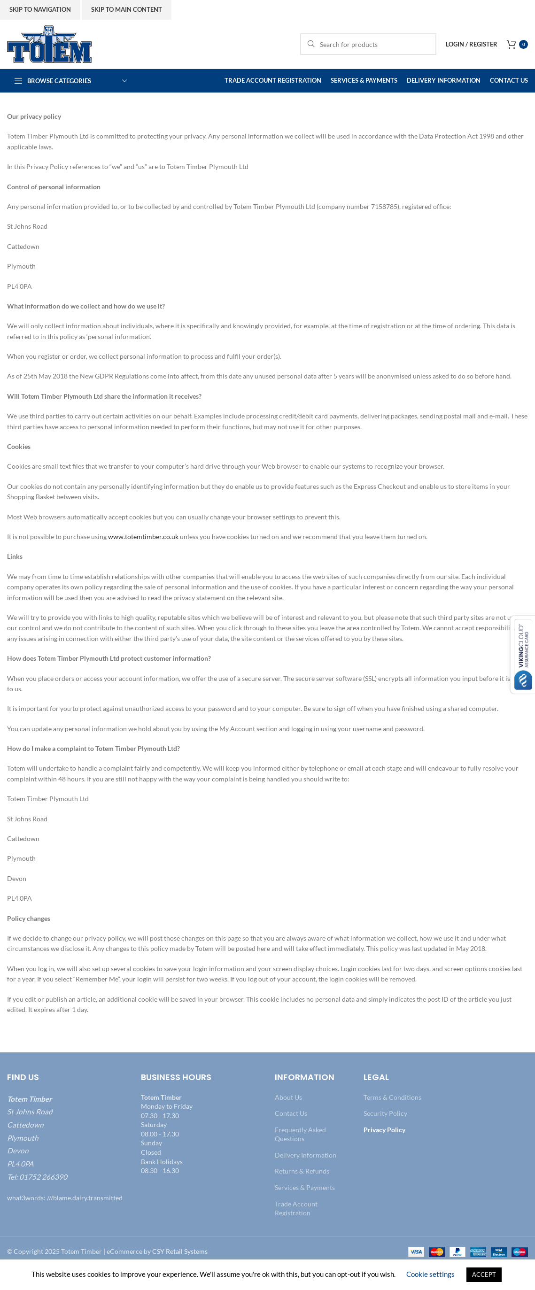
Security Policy (385, 1113)
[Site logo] (49, 43)
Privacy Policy (384, 1130)
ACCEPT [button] (484, 1274)
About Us (288, 1097)
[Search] (368, 44)
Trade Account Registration (296, 1208)
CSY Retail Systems (180, 1251)
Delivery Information (305, 1155)
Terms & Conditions (392, 1097)
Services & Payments (305, 1187)
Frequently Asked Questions (300, 1134)
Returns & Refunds (302, 1171)
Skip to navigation (40, 9)
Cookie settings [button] (430, 1274)
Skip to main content (126, 9)
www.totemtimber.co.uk (144, 537)
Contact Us (291, 1113)
